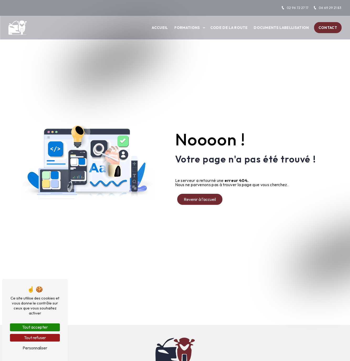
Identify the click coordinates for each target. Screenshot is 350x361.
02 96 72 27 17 (295, 7)
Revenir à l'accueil (200, 199)
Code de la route (229, 27)
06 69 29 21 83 (327, 7)
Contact (327, 27)
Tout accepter (35, 327)
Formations (187, 27)
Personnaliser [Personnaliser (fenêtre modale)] (35, 347)
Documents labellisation (281, 27)
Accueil (160, 27)
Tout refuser (35, 337)
